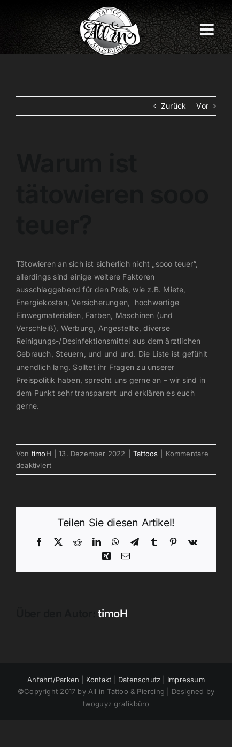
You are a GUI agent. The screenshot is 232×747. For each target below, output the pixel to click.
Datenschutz (139, 679)
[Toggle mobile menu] (208, 29)
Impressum (186, 679)
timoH (41, 453)
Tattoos (145, 453)
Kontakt (98, 679)
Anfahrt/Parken (53, 679)
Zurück (173, 105)
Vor (202, 105)
